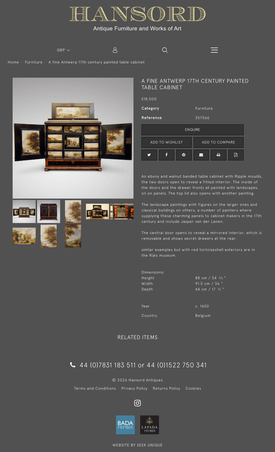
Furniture (34, 62)
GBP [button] (61, 50)
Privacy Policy (134, 388)
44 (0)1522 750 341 (177, 365)
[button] (165, 50)
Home (13, 62)
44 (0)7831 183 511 (103, 365)
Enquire (192, 129)
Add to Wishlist (166, 142)
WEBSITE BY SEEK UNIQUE (138, 445)
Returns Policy (166, 388)
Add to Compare (219, 142)
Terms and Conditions (95, 388)
